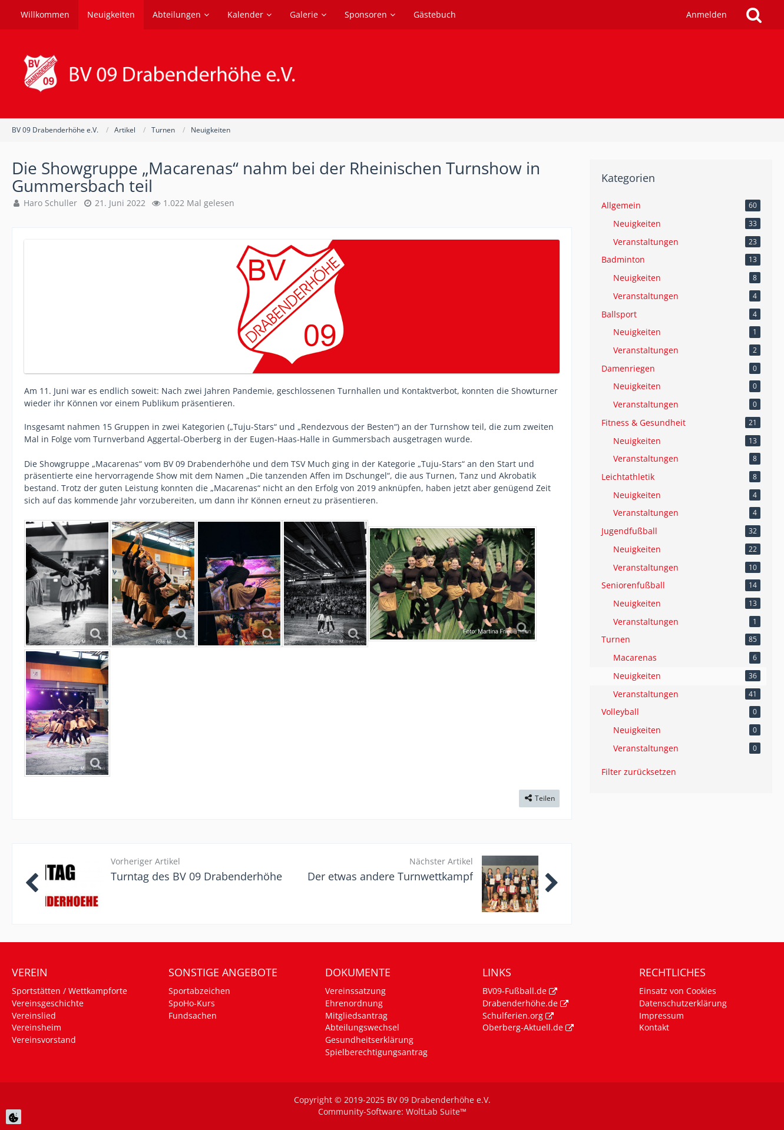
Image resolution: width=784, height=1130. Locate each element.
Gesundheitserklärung (369, 1039)
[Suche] (754, 14)
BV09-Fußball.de (514, 990)
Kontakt (654, 1027)
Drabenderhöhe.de (520, 1003)
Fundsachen (192, 1015)
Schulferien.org (512, 1015)
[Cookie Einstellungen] (13, 1116)
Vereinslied (34, 1015)
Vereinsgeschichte (48, 1003)
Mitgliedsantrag (356, 1015)
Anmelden (706, 14)
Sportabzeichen (199, 990)
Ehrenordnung (354, 1003)
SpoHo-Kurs (191, 1003)
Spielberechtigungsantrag (376, 1052)
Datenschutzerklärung (683, 1003)
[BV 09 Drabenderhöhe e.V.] (392, 74)
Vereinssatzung (355, 990)
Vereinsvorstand (44, 1039)
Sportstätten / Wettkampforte (69, 990)
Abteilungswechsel (362, 1027)
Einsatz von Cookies (677, 990)
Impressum (661, 1015)
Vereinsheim (36, 1027)
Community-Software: (392, 1111)
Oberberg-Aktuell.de (522, 1027)
